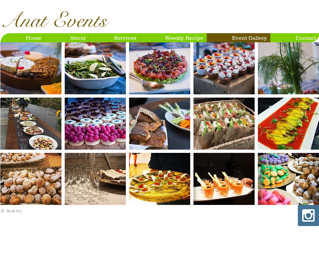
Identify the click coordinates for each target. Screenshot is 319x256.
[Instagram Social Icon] (308, 215)
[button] (30, 68)
